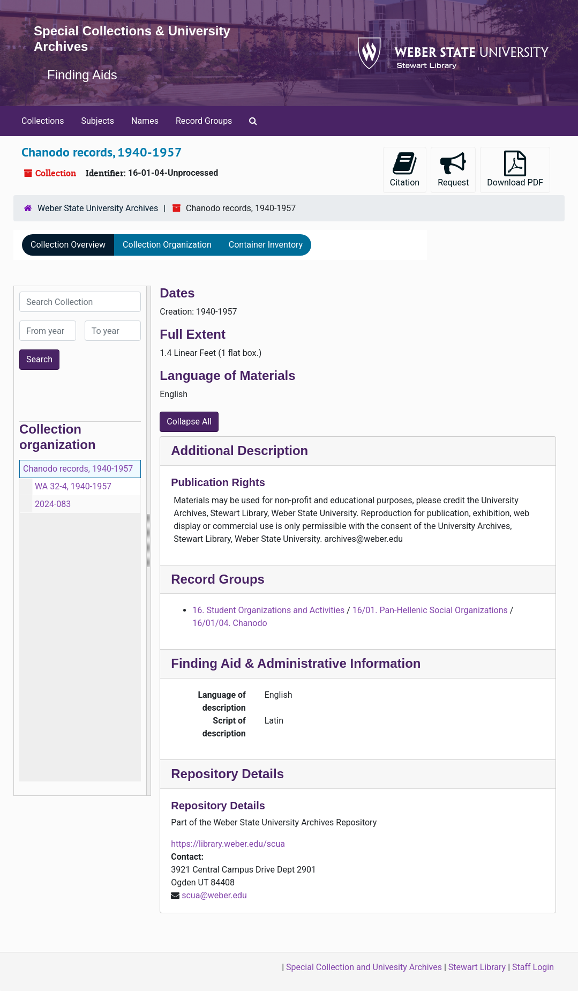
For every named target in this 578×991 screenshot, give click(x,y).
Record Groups (204, 121)
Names (145, 121)
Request (453, 169)
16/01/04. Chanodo (229, 623)
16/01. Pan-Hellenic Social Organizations (430, 610)
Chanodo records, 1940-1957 (78, 469)
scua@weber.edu (214, 895)
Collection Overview (68, 245)
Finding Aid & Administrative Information (296, 663)
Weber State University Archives (97, 208)
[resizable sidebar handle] (148, 540)
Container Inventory (266, 245)
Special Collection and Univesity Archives (364, 967)
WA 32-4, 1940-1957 (73, 486)
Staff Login (533, 967)
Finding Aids (82, 75)
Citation (404, 169)
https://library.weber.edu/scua (228, 844)
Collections (42, 121)
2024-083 (53, 504)
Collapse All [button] (189, 421)
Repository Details (227, 773)
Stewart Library (477, 967)
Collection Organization (167, 245)
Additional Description (239, 450)
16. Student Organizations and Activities (268, 610)
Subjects (97, 121)
